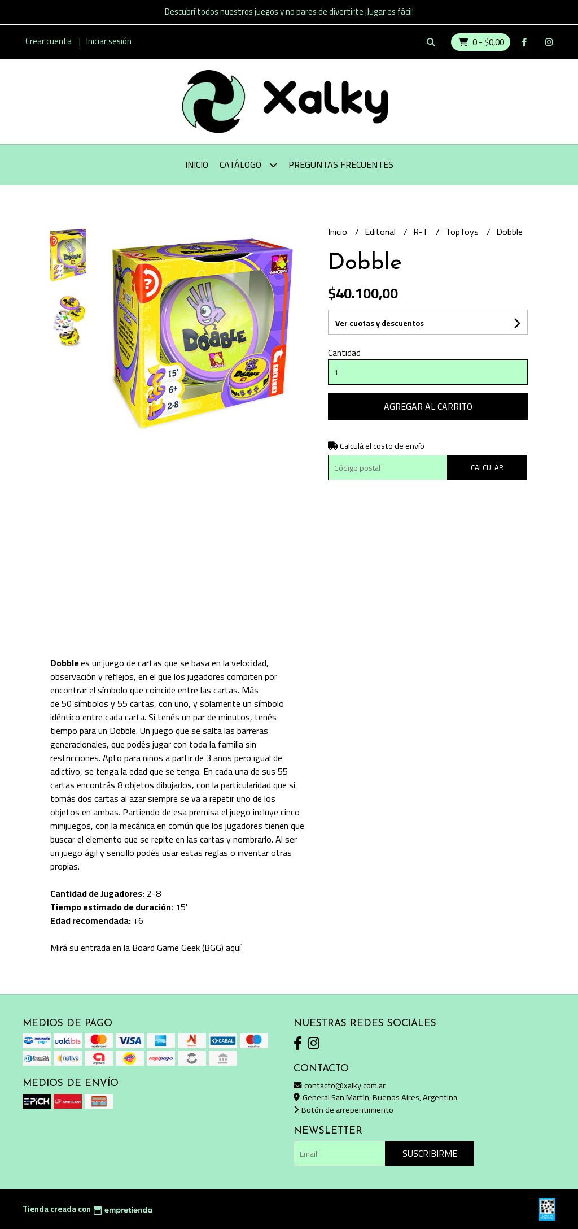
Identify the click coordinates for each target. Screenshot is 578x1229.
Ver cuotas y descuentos (379, 323)
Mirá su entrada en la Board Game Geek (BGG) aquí (145, 947)
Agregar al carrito (428, 406)
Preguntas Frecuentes (340, 164)
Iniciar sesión (109, 41)
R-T (421, 231)
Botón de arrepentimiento (343, 1109)
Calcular (487, 467)
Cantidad (344, 353)
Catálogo (248, 164)
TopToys (463, 231)
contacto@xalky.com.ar (340, 1085)
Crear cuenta (48, 41)
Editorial (381, 231)
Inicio (196, 164)
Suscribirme (429, 1153)
